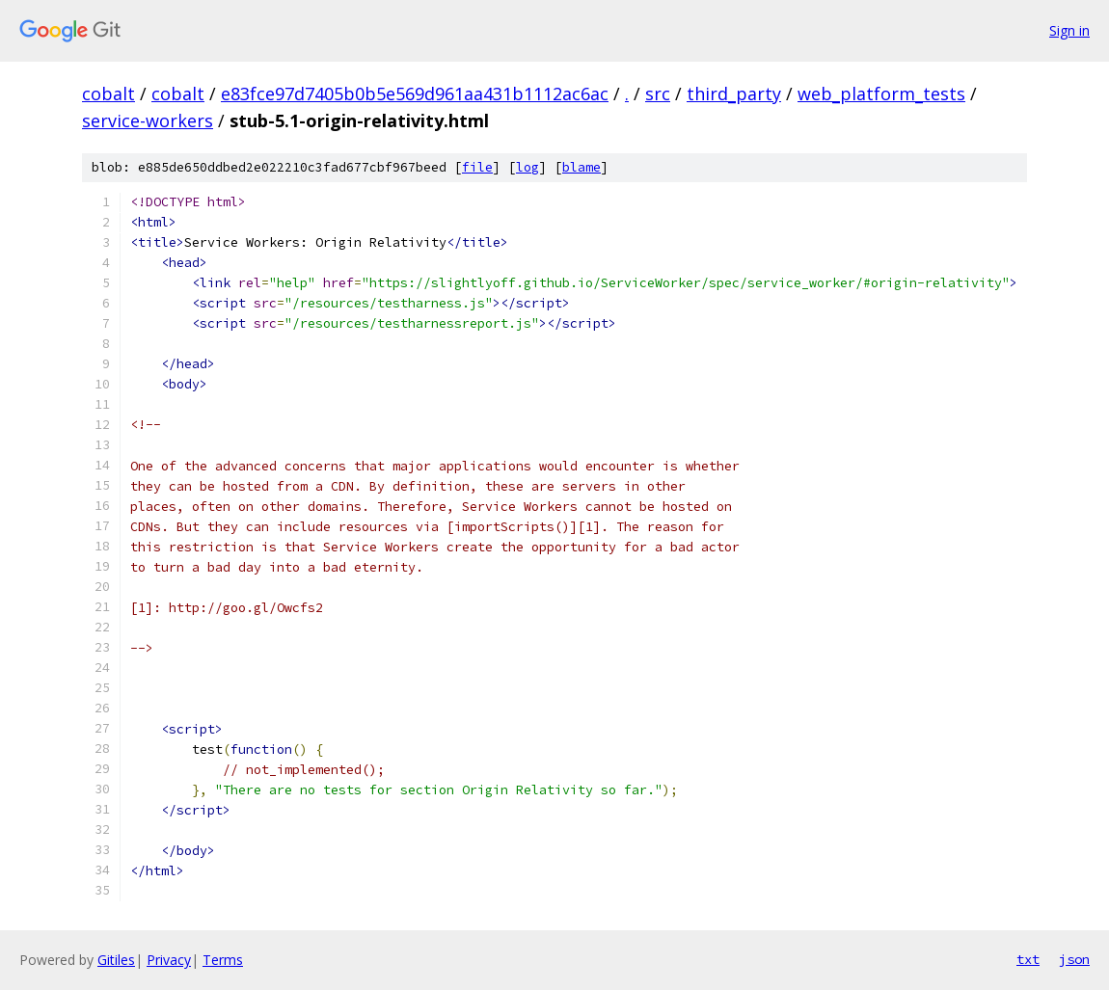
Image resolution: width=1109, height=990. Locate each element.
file (477, 167)
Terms (223, 959)
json (1074, 959)
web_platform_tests (881, 93)
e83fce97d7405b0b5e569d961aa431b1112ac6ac (415, 93)
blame (581, 167)
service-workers (147, 120)
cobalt (108, 93)
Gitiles (116, 959)
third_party (734, 93)
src (657, 93)
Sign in (1069, 30)
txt (1028, 959)
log (527, 167)
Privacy (169, 959)
